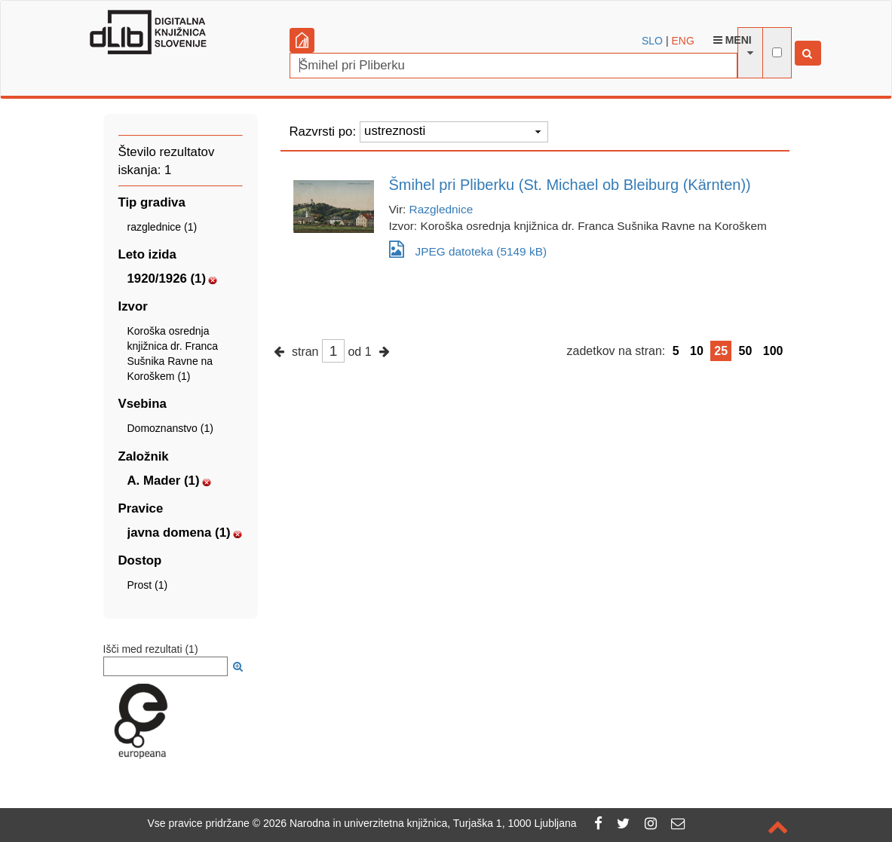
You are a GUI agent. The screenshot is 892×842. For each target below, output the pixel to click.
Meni (732, 40)
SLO (652, 41)
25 (721, 350)
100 (773, 350)
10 (696, 350)
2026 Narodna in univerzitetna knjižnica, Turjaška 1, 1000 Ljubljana (420, 823)
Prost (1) (147, 585)
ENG (682, 41)
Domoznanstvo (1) (170, 428)
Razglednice (441, 209)
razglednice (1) (162, 227)
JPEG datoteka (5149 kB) (468, 249)
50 (746, 350)
